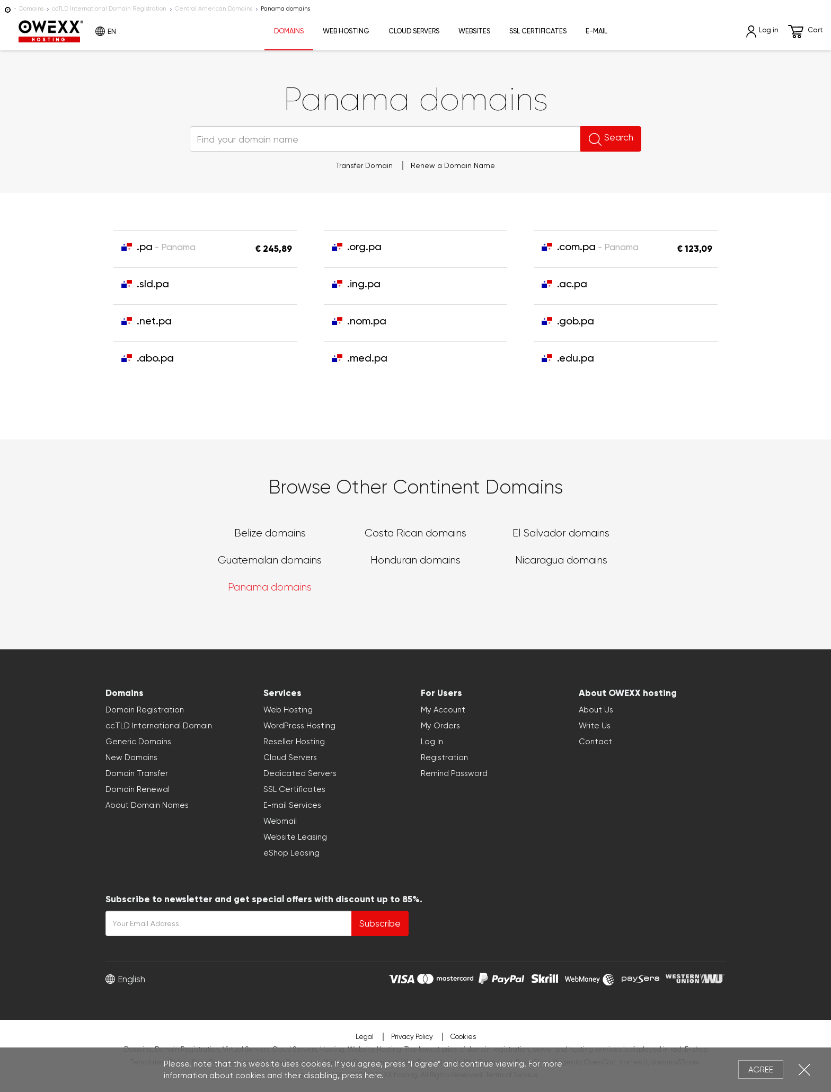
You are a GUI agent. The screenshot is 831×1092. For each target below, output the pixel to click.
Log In (432, 741)
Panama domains (270, 587)
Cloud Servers (413, 31)
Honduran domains (415, 560)
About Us (596, 710)
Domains (31, 8)
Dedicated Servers (300, 773)
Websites (474, 31)
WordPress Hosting (299, 725)
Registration (444, 757)
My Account (443, 710)
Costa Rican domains (415, 533)
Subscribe (380, 923)
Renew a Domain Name (453, 165)
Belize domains (270, 533)
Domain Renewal (137, 789)
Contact (595, 741)
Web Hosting (346, 31)
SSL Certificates (538, 31)
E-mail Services (292, 805)
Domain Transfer (136, 773)
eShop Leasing (291, 853)
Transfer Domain (364, 165)
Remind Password (454, 773)
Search (597, 139)
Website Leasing (295, 837)
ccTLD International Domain (158, 725)
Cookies (463, 1037)
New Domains (131, 757)
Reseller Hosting (294, 741)
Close (804, 1069)
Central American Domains (213, 8)
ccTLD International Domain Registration (109, 8)
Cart (805, 31)
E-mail (596, 31)
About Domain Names (147, 805)
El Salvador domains (560, 533)
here (373, 1075)
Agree (760, 1070)
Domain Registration (144, 710)
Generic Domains (138, 741)
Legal (365, 1037)
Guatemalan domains (270, 560)
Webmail (280, 821)
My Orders (440, 725)
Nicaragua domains (561, 560)
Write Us (595, 725)
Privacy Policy (412, 1037)
